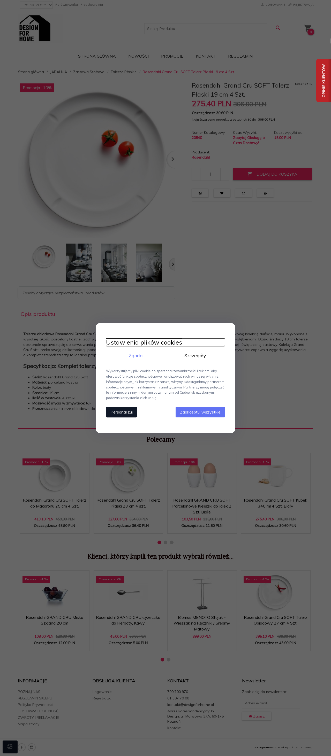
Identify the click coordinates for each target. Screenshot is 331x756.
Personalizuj (121, 412)
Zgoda (136, 355)
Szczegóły (195, 355)
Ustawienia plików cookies (144, 342)
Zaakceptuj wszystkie (200, 412)
